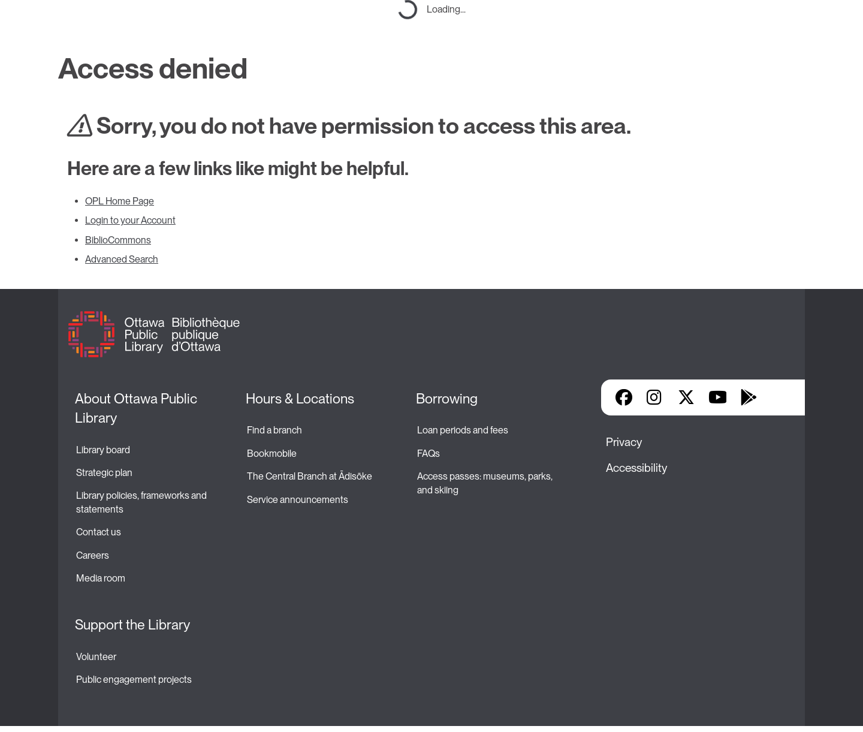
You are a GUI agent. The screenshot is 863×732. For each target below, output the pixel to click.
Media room (100, 578)
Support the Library (132, 624)
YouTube (717, 397)
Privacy (624, 442)
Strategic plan (105, 472)
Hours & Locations (300, 398)
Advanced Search (121, 259)
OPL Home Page (119, 201)
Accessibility (636, 468)
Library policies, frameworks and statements (142, 502)
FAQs (428, 453)
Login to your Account (130, 220)
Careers (92, 555)
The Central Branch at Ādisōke (309, 476)
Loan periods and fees (463, 430)
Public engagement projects (134, 679)
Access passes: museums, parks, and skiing (485, 483)
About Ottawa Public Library (137, 408)
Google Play (748, 397)
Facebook (623, 397)
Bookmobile (272, 453)
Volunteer (96, 656)
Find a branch (274, 430)
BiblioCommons (118, 240)
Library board (103, 450)
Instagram (655, 397)
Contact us (98, 532)
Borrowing (447, 398)
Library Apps (779, 397)
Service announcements (297, 499)
